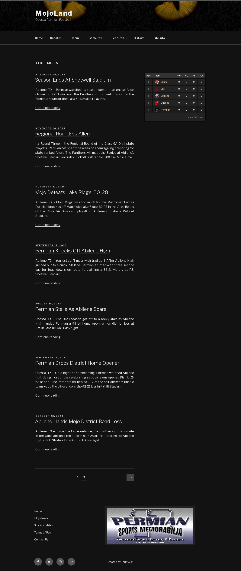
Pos (148, 75)
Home (39, 38)
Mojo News (41, 518)
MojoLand (53, 13)
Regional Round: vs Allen (62, 134)
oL (186, 75)
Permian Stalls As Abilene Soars (70, 309)
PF (194, 75)
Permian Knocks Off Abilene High (72, 251)
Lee (159, 88)
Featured (120, 38)
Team (76, 38)
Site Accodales (43, 525)
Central (161, 81)
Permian (162, 109)
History (140, 38)
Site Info (161, 38)
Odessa (161, 102)
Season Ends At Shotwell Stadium (73, 80)
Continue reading (47, 108)
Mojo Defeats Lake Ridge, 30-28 (71, 192)
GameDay (97, 38)
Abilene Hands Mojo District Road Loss (78, 421)
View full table (195, 117)
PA (201, 75)
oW (179, 75)
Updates (57, 38)
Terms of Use (42, 532)
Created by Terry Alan (120, 561)
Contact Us (41, 539)
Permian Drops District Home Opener (77, 363)
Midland (161, 95)
